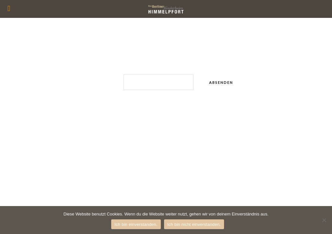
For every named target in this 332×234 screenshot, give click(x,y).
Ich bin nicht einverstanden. (194, 224)
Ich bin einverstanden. (136, 224)
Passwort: (141, 82)
